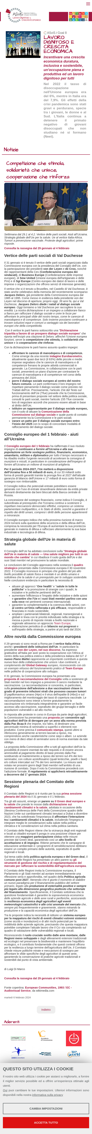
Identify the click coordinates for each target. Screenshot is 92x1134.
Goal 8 (62, 32)
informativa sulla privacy (47, 1094)
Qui (5, 1090)
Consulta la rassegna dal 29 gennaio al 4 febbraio (36, 248)
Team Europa (62, 623)
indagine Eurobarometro (66, 356)
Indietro (46, 1009)
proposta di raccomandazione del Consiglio (33, 679)
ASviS (51, 32)
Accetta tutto (46, 1122)
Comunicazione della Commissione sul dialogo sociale (40, 413)
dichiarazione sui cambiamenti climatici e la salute (38, 806)
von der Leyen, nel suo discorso (39, 649)
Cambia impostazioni (46, 1108)
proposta (54, 717)
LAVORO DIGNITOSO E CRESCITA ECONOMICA (59, 44)
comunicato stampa (50, 729)
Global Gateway (36, 665)
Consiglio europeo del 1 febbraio (28, 446)
